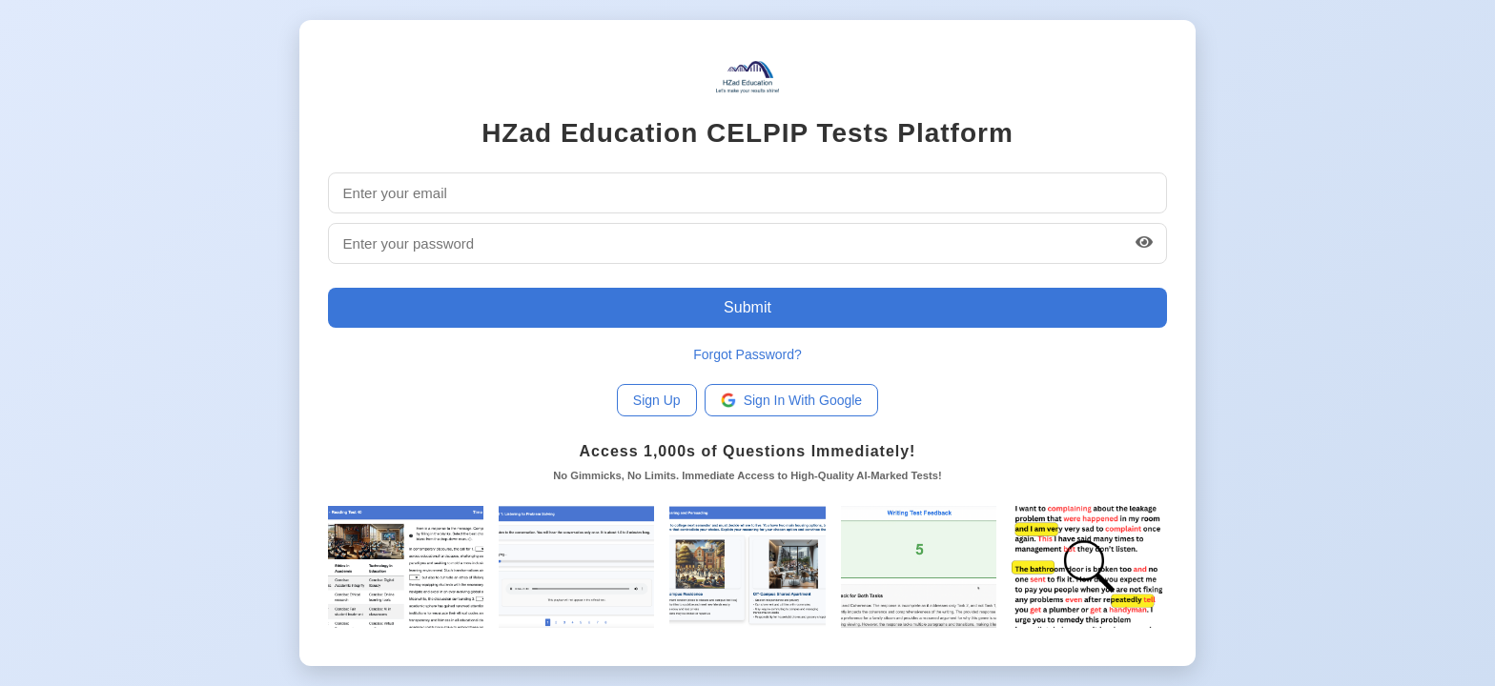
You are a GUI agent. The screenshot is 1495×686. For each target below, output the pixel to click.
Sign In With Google (792, 400)
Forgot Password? (747, 354)
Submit (747, 307)
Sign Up (657, 400)
